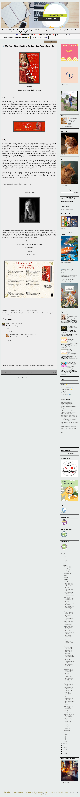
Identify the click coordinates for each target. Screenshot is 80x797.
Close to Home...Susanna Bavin (71, 351)
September (67, 573)
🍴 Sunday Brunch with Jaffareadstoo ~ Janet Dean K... (69, 657)
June (65, 579)
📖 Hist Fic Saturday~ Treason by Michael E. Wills (69, 661)
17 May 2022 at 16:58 (16, 323)
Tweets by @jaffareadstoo (67, 209)
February (66, 728)
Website (29, 251)
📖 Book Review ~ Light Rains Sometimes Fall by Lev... (68, 617)
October (66, 571)
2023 (64, 563)
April (65, 724)
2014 (64, 747)
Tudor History (6, 315)
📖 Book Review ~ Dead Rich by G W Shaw (68, 589)
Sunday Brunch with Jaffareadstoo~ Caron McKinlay (68, 623)
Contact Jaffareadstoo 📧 (67, 387)
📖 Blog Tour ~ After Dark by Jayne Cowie (69, 703)
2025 (64, 559)
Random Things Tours (48, 313)
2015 (64, 745)
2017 (64, 741)
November (66, 569)
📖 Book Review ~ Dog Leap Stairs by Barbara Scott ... (69, 603)
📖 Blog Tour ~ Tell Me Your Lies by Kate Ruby (68, 680)
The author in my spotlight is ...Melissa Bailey (72, 316)
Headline (28, 313)
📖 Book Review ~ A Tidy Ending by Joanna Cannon (68, 707)
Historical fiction (36, 313)
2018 (64, 739)
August (66, 575)
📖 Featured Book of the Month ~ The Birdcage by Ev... (69, 715)
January (66, 730)
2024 (64, 561)
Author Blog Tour (19, 313)
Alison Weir (10, 313)
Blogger (44, 794)
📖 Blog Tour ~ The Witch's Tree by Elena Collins (68, 627)
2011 (64, 753)
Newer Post (6, 372)
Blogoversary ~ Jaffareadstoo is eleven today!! (68, 694)
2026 (64, 557)
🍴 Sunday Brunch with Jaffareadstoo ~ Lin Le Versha (69, 689)
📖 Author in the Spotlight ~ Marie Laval (68, 643)
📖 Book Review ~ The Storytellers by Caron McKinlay (69, 598)
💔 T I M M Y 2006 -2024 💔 (46, 35)
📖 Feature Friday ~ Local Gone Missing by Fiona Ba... (69, 632)
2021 (64, 732)
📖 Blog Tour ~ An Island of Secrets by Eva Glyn (68, 698)
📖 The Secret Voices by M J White (69, 711)
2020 (64, 735)
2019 (64, 737)
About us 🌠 (14, 35)
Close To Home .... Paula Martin (71, 338)
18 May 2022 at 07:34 (29, 334)
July (65, 577)
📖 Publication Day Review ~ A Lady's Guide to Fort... (68, 670)
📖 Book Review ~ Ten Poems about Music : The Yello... (68, 612)
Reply (8, 328)
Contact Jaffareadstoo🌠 (39, 37)
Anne (8, 323)
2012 (64, 751)
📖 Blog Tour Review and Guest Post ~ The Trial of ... (69, 608)
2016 (64, 743)
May (65, 581)
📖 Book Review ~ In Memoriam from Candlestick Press (69, 270)
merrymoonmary (74, 792)
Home (5, 35)
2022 (64, 565)
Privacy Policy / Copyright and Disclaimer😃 (16, 37)
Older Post (52, 372)
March (65, 726)
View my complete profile (67, 126)
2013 (64, 749)
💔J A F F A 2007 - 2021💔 (28, 35)
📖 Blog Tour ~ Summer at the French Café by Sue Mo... (69, 637)
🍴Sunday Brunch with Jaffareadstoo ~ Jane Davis (69, 720)
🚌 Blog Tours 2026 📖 (66, 392)
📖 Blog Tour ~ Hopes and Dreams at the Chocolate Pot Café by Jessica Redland (72, 365)
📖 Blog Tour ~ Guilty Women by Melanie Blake (69, 684)
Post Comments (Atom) (33, 378)
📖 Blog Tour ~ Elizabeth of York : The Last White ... (69, 647)
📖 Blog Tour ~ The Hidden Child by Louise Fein (68, 652)
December (66, 567)
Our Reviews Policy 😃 (66, 389)
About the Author (29, 192)
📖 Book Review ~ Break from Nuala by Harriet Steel (69, 675)
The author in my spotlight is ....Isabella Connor (72, 328)
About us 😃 (64, 384)
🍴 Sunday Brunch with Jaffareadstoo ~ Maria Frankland (69, 594)
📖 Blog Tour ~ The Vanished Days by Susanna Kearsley (68, 666)
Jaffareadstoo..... (15, 334)
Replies (10, 331)
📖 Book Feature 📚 (66, 394)
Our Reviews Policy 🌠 (63, 35)
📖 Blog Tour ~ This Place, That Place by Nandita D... (68, 585)
